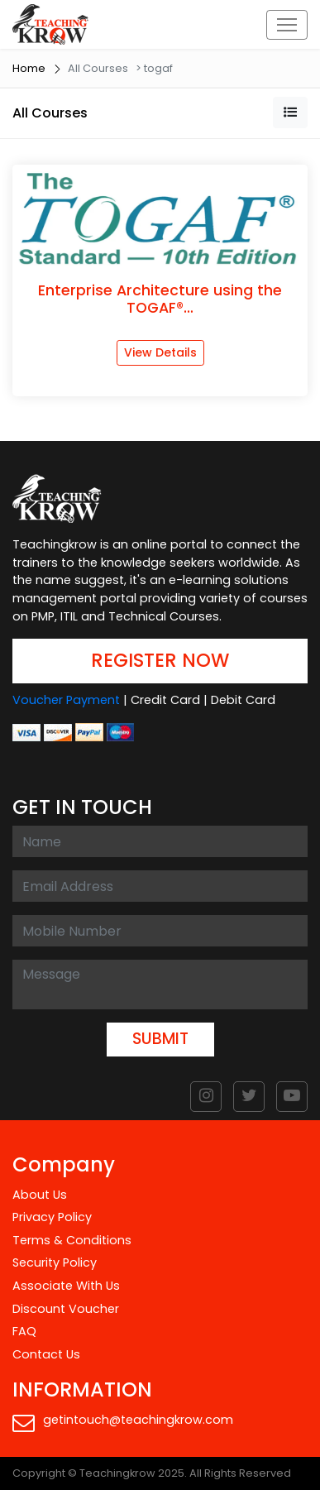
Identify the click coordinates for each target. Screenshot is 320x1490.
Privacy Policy (52, 1217)
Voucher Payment (66, 700)
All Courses (50, 112)
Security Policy (54, 1262)
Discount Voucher (65, 1309)
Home (28, 68)
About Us (39, 1194)
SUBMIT (160, 1039)
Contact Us (46, 1354)
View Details (160, 352)
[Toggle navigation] (287, 25)
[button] (290, 112)
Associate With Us (66, 1285)
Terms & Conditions (71, 1240)
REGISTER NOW (160, 660)
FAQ (24, 1331)
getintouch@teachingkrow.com (122, 1422)
